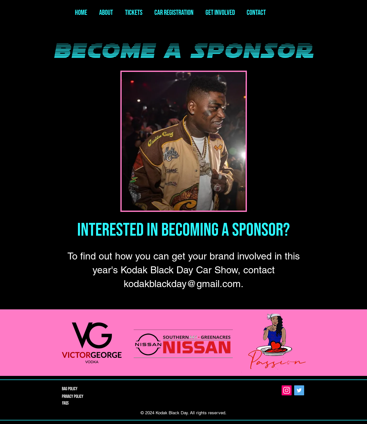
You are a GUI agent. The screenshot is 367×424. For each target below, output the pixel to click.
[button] (218, 12)
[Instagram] (287, 390)
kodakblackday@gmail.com (182, 283)
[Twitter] (299, 390)
